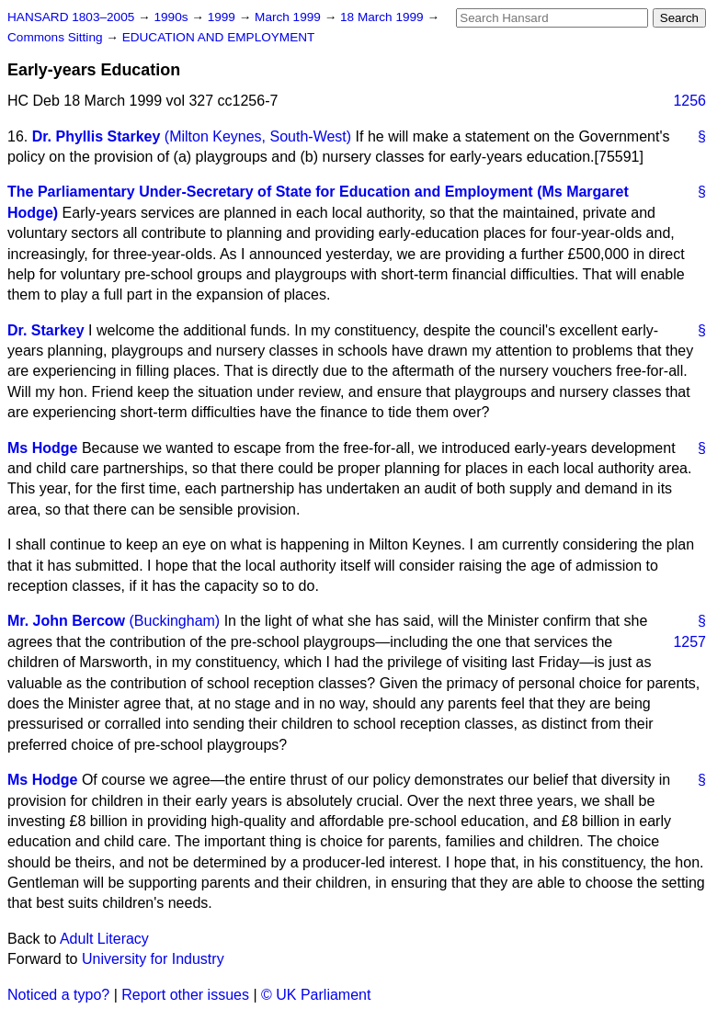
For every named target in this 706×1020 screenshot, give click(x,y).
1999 (223, 17)
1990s (172, 17)
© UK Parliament (315, 995)
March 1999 (290, 17)
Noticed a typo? (58, 995)
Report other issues (185, 995)
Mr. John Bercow (66, 621)
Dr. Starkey (46, 330)
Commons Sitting (56, 37)
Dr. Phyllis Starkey (96, 136)
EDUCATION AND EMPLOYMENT (218, 37)
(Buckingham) (174, 621)
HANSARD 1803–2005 (70, 17)
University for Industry (153, 959)
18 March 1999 (383, 17)
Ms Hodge (42, 448)
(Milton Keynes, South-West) (258, 136)
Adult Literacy (104, 938)
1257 (689, 642)
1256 (689, 100)
